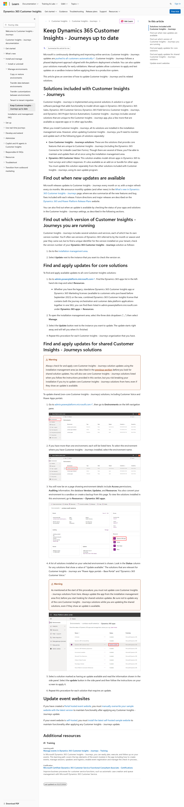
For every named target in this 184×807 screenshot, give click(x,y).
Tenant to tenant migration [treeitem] (21, 100)
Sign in (178, 3)
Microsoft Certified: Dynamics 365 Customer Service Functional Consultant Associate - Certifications (88, 767)
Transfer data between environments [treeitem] (19, 84)
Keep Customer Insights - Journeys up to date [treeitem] (21, 107)
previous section (103, 369)
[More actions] (138, 21)
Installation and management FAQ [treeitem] (20, 116)
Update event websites (160, 63)
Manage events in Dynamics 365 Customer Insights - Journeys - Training (75, 750)
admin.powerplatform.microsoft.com (73, 404)
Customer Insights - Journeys (84, 21)
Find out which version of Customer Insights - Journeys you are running (164, 41)
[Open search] (171, 3)
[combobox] (19, 25)
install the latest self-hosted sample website (109, 720)
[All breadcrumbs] (45, 21)
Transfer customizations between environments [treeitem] (20, 93)
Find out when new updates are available (163, 34)
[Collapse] (35, 19)
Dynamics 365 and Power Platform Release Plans (67, 201)
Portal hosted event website (77, 706)
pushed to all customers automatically (74, 58)
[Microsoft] (5, 4)
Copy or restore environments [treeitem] (17, 76)
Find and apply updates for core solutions (163, 49)
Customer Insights (59, 21)
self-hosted (71, 720)
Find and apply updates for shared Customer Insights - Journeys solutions (164, 57)
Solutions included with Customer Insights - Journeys (163, 27)
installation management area (72, 251)
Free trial (175, 11)
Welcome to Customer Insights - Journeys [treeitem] (20, 33)
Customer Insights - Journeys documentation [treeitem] (18, 41)
